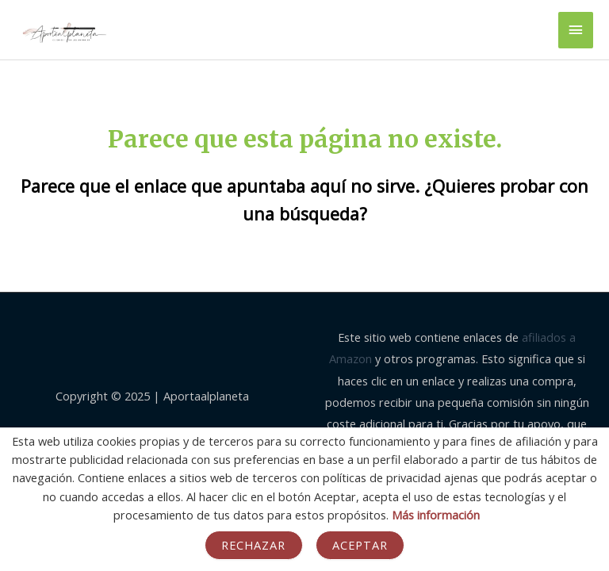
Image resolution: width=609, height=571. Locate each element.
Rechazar (253, 545)
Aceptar (360, 545)
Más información (436, 515)
